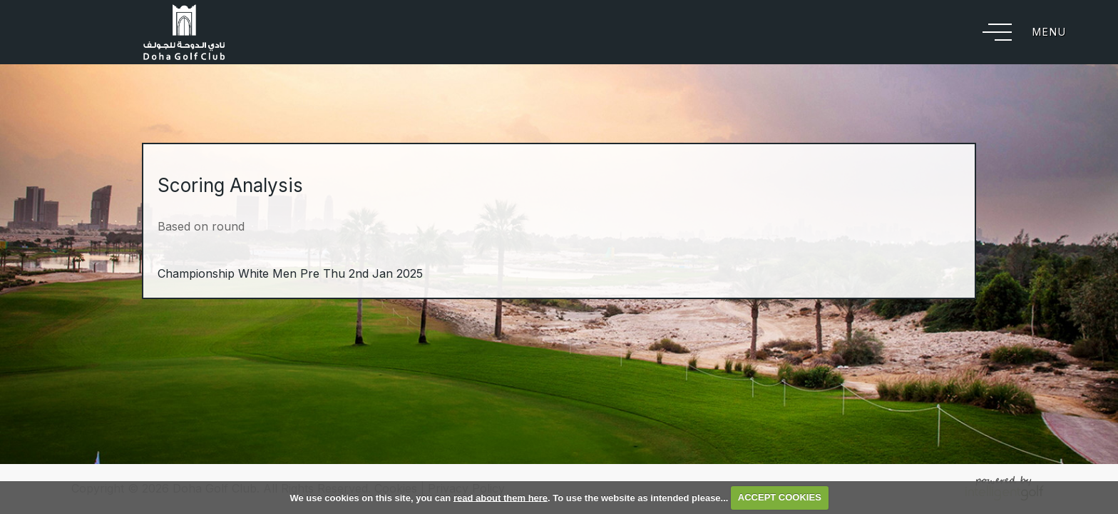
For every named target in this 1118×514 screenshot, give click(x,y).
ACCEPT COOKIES (779, 497)
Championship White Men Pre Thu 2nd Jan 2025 (290, 273)
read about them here (500, 497)
